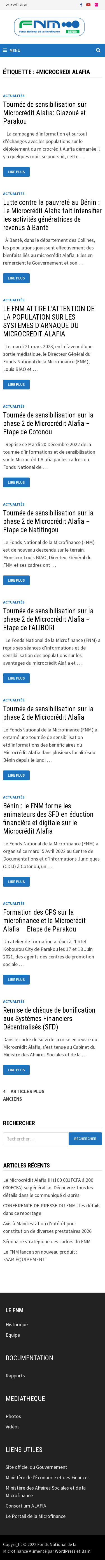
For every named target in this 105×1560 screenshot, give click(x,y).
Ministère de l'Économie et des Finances (48, 1477)
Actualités (14, 95)
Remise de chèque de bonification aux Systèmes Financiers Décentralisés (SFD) (49, 1018)
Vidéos (13, 1426)
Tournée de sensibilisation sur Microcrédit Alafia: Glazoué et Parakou (45, 112)
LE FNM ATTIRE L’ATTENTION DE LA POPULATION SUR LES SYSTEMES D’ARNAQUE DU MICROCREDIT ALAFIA (48, 321)
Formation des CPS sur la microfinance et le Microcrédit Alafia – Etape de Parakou (44, 920)
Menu (11, 50)
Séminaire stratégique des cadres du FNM (47, 1241)
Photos (13, 1416)
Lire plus (19, 172)
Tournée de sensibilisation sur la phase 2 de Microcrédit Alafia (48, 713)
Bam (85, 1551)
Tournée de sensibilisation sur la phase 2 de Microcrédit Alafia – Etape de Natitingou (48, 521)
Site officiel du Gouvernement (36, 1467)
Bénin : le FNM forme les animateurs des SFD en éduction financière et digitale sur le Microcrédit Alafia (48, 818)
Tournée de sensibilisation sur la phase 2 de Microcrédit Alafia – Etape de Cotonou (48, 423)
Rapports (15, 1375)
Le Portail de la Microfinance (36, 1516)
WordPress (65, 1551)
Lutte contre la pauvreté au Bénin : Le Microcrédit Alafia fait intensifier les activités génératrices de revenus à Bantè (52, 215)
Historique (17, 1324)
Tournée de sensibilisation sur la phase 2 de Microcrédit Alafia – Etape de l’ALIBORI (48, 619)
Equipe (13, 1335)
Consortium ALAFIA (26, 1505)
